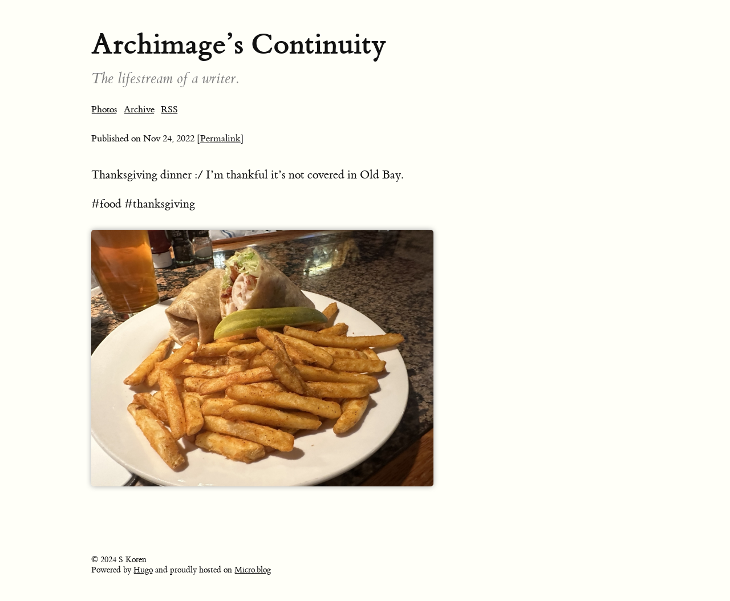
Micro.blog (252, 570)
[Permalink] (220, 138)
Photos (104, 109)
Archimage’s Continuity (238, 44)
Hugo (143, 570)
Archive (139, 109)
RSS (169, 109)
